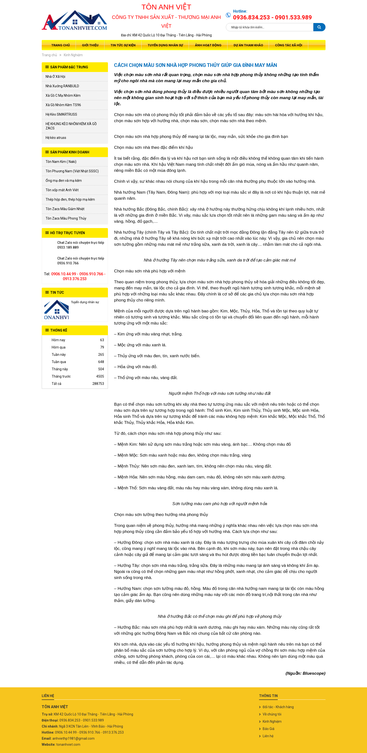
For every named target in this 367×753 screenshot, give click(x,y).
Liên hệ (268, 736)
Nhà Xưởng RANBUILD (62, 86)
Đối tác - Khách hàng (278, 707)
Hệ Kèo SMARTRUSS (61, 114)
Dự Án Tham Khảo (248, 45)
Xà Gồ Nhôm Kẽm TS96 (63, 105)
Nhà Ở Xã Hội (55, 77)
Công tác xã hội (288, 45)
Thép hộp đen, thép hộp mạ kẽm (70, 199)
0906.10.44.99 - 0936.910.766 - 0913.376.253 (78, 276)
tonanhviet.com (68, 744)
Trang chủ (60, 45)
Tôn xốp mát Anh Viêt (62, 190)
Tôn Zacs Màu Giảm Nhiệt (65, 209)
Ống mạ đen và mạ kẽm (64, 180)
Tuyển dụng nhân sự (165, 45)
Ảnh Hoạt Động (208, 45)
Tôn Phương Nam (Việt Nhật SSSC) (72, 171)
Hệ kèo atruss (56, 138)
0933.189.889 (50, 245)
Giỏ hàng (320, 45)
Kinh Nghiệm (73, 55)
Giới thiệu (90, 45)
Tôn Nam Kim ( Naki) (61, 162)
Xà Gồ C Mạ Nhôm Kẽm (63, 95)
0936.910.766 (50, 261)
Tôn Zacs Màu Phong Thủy (66, 218)
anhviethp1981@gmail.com (73, 738)
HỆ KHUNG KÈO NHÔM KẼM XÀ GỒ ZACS (71, 126)
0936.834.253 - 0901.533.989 (272, 17)
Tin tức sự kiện (123, 45)
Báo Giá (268, 729)
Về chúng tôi (272, 714)
